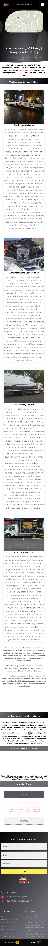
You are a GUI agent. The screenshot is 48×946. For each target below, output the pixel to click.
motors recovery (21, 733)
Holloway (20, 807)
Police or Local (32, 666)
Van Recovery (16, 58)
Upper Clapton (20, 809)
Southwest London (36, 811)
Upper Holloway (28, 807)
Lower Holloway (36, 809)
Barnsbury (11, 807)
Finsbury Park (20, 802)
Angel (11, 802)
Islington (20, 811)
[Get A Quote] (12, 942)
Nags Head (36, 807)
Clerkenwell (28, 809)
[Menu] (42, 4)
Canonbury (11, 811)
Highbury (20, 804)
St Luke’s (28, 804)
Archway (11, 804)
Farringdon (37, 802)
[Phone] (36, 942)
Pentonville (28, 802)
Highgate (36, 804)
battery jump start (26, 70)
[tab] (24, 794)
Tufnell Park (28, 811)
